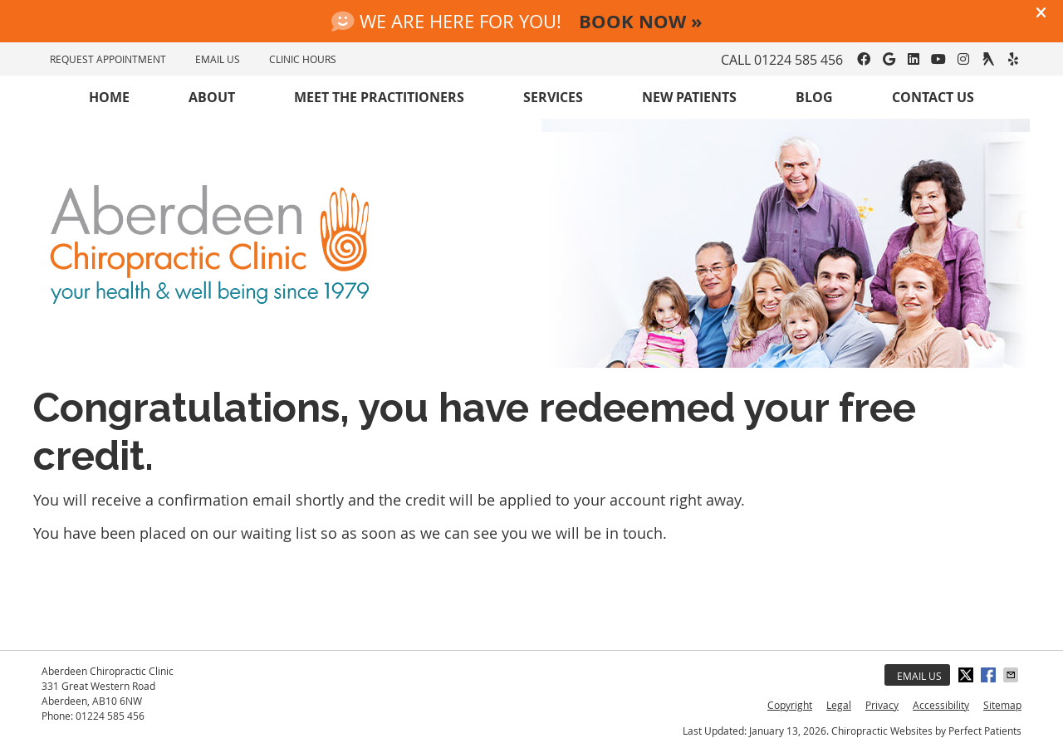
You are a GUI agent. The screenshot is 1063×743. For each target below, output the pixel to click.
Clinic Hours (302, 59)
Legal (838, 704)
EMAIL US (217, 59)
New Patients (689, 97)
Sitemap (1002, 704)
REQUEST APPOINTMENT (108, 59)
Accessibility (941, 704)
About (212, 97)
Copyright (789, 704)
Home (109, 97)
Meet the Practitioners (379, 97)
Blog (814, 97)
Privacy (882, 704)
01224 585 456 (798, 60)
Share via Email (1012, 674)
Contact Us (933, 97)
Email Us (919, 675)
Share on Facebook (990, 674)
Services (553, 97)
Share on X (967, 674)
